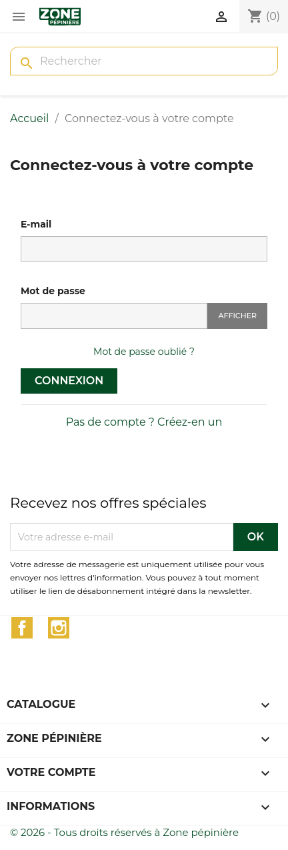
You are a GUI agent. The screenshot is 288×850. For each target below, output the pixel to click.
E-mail (36, 224)
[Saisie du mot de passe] (114, 316)
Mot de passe (53, 291)
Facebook (22, 628)
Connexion (69, 380)
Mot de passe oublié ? (144, 352)
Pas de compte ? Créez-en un (144, 422)
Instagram (58, 628)
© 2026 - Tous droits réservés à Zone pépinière (124, 832)
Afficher (237, 315)
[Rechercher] (144, 61)
